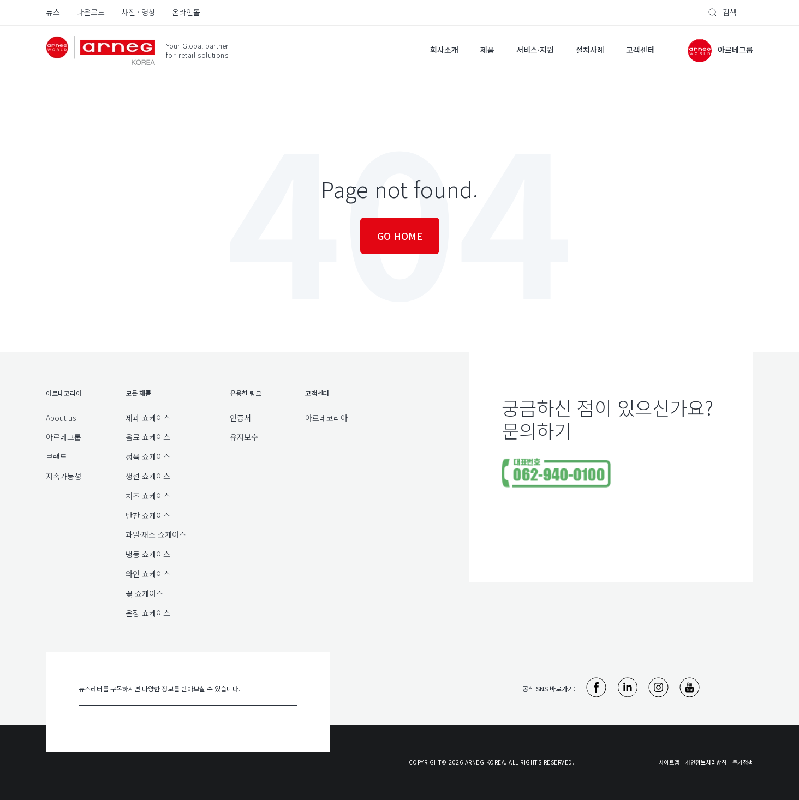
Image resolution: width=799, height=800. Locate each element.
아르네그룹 (63, 436)
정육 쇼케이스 (148, 456)
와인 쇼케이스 (148, 573)
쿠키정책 (742, 762)
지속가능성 (63, 476)
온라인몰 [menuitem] (186, 12)
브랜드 (56, 456)
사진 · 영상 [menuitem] (138, 12)
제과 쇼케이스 (148, 417)
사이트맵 (669, 762)
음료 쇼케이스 (148, 436)
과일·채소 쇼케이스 (156, 534)
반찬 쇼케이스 (148, 515)
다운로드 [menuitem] (90, 12)
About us (61, 417)
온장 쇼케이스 (148, 612)
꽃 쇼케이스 (144, 593)
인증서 (240, 417)
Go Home (399, 235)
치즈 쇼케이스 (148, 495)
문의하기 (536, 430)
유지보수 (244, 436)
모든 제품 (138, 393)
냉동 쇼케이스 (148, 554)
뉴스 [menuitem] (53, 12)
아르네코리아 (326, 417)
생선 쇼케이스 (148, 476)
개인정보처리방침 (705, 762)
